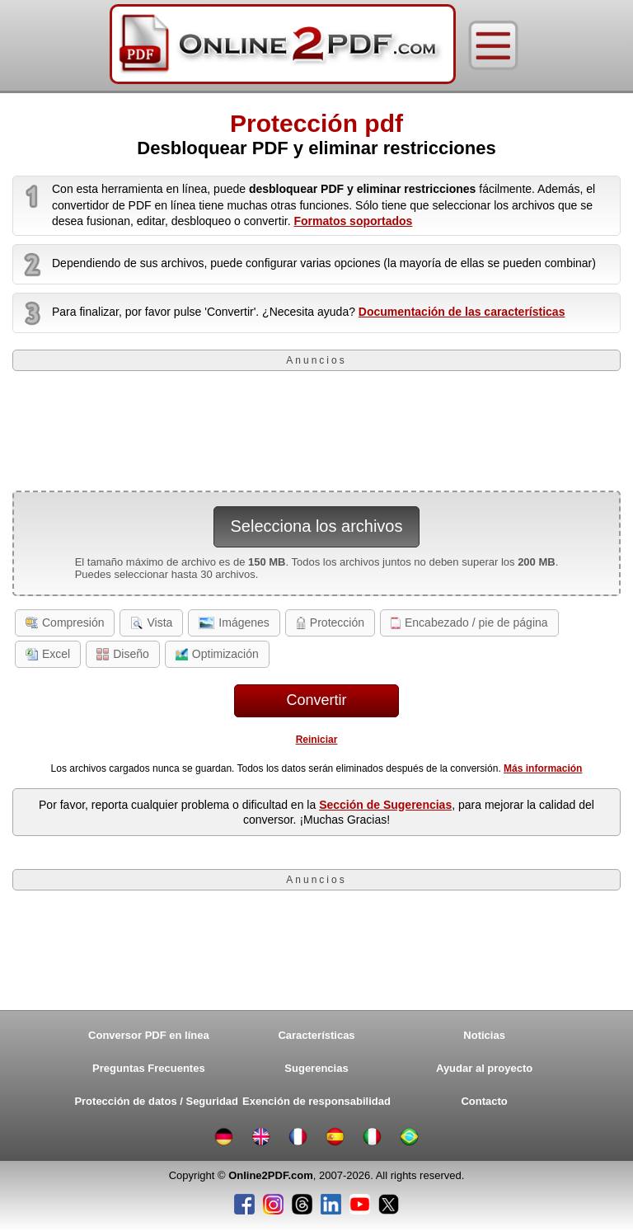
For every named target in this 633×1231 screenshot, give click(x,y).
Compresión (65, 622)
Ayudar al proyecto (484, 1068)
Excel (48, 653)
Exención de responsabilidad (316, 1101)
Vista (151, 622)
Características (316, 1035)
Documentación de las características (462, 311)
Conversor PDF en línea (148, 1035)
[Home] (283, 45)
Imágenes (234, 622)
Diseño (122, 653)
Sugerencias (316, 1068)
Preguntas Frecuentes (148, 1068)
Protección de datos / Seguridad (152, 1101)
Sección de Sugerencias (385, 804)
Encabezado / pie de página (469, 622)
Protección (330, 622)
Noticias (484, 1035)
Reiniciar (317, 739)
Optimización (217, 653)
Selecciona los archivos (317, 526)
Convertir (316, 700)
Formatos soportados (352, 221)
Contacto (484, 1101)
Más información (543, 768)
